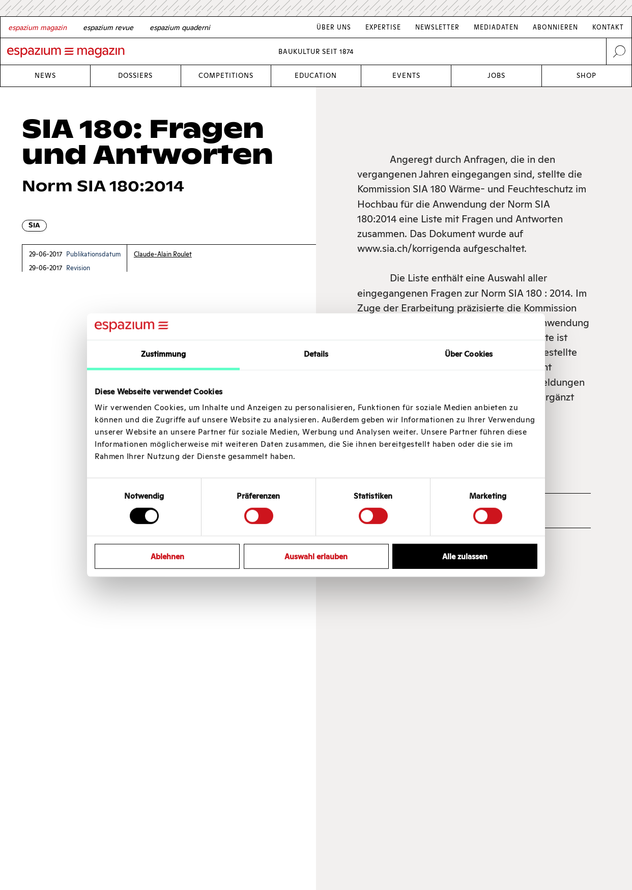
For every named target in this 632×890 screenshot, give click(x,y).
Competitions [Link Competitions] (225, 75)
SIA (34, 225)
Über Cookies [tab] (469, 354)
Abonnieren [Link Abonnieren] (555, 27)
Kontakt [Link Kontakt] (608, 27)
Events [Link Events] (406, 75)
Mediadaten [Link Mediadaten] (496, 27)
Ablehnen (167, 556)
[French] (108, 27)
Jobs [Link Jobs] (496, 75)
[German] (37, 27)
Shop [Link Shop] (586, 75)
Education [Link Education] (316, 75)
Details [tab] (316, 354)
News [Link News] (45, 75)
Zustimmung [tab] (163, 354)
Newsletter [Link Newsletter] (437, 27)
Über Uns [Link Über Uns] (334, 27)
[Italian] (180, 27)
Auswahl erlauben (316, 556)
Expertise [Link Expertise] (383, 27)
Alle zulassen (464, 556)
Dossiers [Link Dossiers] (135, 75)
